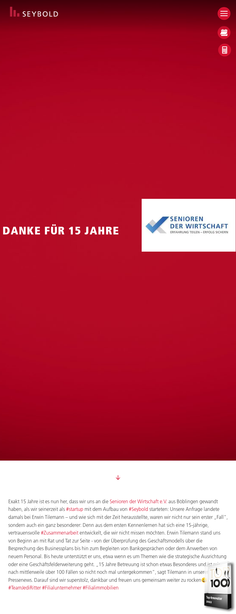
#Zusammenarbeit (59, 532)
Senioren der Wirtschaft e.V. (138, 501)
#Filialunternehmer (61, 587)
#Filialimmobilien (101, 587)
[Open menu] (224, 13)
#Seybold (138, 509)
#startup (74, 509)
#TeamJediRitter (24, 587)
